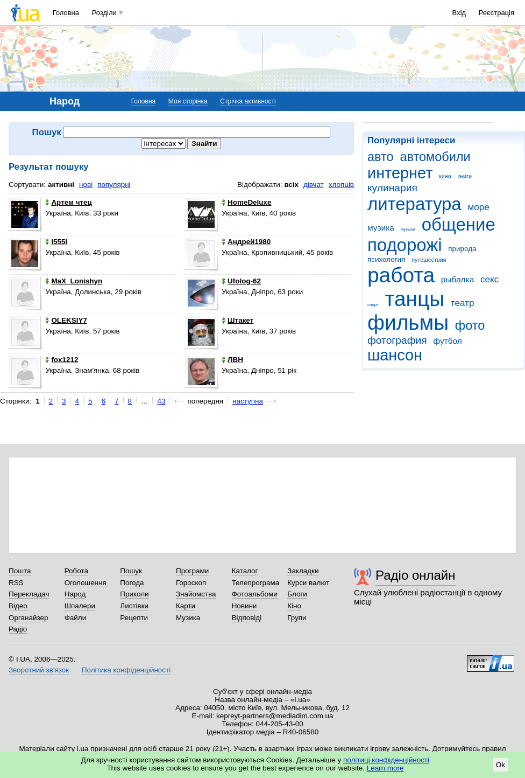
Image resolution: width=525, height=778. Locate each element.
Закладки (302, 571)
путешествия (429, 259)
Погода (132, 583)
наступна (247, 401)
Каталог (245, 571)
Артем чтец (68, 202)
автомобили (435, 157)
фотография (397, 340)
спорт (373, 304)
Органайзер (28, 618)
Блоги (297, 594)
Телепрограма (256, 583)
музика (380, 227)
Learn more (385, 768)
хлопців (341, 184)
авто (380, 157)
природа (462, 249)
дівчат (313, 184)
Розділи (104, 13)
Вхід (459, 13)
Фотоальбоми (255, 594)
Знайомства (196, 594)
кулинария (392, 187)
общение (458, 224)
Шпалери (80, 606)
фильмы (408, 322)
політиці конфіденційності (386, 760)
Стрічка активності (247, 101)
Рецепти (134, 618)
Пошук (131, 571)
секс (489, 279)
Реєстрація (496, 13)
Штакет (237, 320)
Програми (192, 571)
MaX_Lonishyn (73, 281)
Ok (500, 765)
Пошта (20, 571)
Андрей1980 (246, 242)
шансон (394, 355)
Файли (76, 618)
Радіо (18, 629)
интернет (399, 173)
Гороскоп (191, 583)
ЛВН (232, 360)
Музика (188, 618)
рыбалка (457, 279)
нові (86, 184)
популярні (113, 184)
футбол (447, 340)
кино (445, 176)
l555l (56, 242)
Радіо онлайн (415, 575)
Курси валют (308, 583)
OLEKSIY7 (66, 320)
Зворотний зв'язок (39, 670)
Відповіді (247, 618)
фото (470, 325)
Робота (76, 571)
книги (464, 176)
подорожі (404, 245)
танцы (415, 298)
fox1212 (61, 360)
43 (161, 401)
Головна (66, 13)
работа (401, 275)
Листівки (134, 606)
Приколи (134, 594)
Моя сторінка (188, 101)
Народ (75, 594)
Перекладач (29, 594)
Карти (185, 606)
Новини (244, 606)
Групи (296, 618)
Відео (18, 606)
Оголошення (86, 583)
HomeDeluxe (246, 202)
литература (414, 204)
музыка (408, 229)
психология (386, 259)
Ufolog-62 (241, 281)
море (478, 207)
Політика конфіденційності (126, 670)
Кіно (294, 606)
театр (462, 303)
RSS (16, 583)
